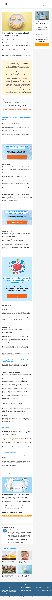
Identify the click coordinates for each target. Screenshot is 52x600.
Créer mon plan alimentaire (42, 45)
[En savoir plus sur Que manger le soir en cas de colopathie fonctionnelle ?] (25, 555)
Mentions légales (26, 591)
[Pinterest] (9, 39)
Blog (26, 584)
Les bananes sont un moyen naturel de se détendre (12, 121)
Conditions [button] (33, 1)
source (8, 128)
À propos (46, 1)
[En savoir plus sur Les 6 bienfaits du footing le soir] (9, 555)
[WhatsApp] (11, 39)
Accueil (12, 1)
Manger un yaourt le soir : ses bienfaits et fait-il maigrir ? (23, 576)
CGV (26, 593)
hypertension (15, 351)
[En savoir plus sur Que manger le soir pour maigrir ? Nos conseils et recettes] (9, 569)
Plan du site (26, 588)
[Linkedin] (7, 39)
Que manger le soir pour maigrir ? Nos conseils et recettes (8, 576)
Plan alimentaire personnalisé (23, 1)
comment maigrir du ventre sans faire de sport (13, 438)
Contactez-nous (46, 5)
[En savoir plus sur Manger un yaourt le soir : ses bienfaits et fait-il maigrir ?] (25, 569)
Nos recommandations (26, 587)
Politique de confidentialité (26, 590)
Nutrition (4, 37)
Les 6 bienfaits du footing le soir (8, 561)
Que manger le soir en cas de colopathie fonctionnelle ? (23, 562)
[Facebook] (2, 39)
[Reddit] (13, 39)
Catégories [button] (40, 1)
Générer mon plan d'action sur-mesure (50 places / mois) (17, 515)
